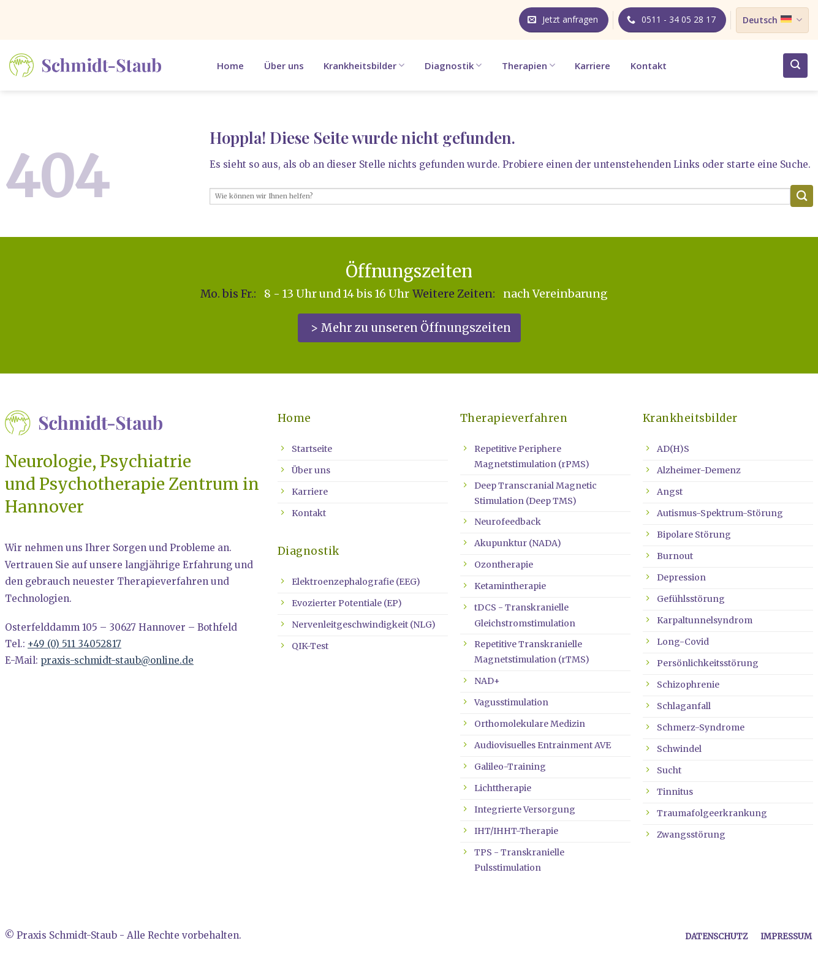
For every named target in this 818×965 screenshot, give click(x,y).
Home (230, 65)
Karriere (592, 65)
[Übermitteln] (801, 196)
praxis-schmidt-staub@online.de (117, 660)
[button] (795, 65)
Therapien (528, 65)
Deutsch (772, 20)
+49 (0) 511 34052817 (74, 644)
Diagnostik (453, 65)
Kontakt (649, 65)
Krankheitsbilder (364, 65)
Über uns (284, 65)
